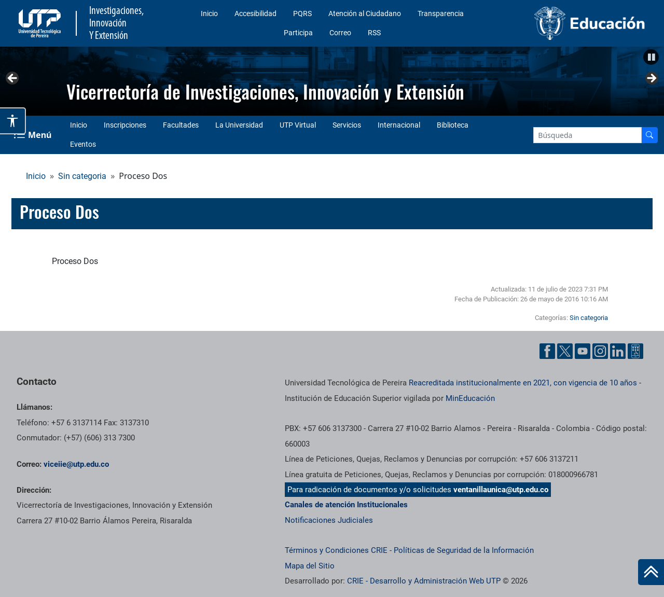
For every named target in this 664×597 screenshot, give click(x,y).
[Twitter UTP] (565, 351)
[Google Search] (587, 135)
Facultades (181, 125)
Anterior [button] (13, 79)
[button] (651, 57)
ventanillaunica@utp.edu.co (500, 489)
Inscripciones (125, 125)
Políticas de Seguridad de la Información (464, 550)
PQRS (302, 13)
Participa (298, 33)
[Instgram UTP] (600, 351)
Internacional (399, 125)
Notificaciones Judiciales (329, 520)
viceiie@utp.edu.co (76, 464)
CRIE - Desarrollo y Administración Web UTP (424, 581)
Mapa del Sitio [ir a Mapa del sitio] (310, 566)
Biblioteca (452, 125)
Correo (340, 33)
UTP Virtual (298, 125)
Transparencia (441, 13)
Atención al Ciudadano (364, 13)
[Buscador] (649, 135)
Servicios (347, 125)
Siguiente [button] (651, 79)
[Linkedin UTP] (618, 351)
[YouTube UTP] (582, 351)
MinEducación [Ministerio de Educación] (470, 398)
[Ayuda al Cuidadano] (635, 351)
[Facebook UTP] (547, 351)
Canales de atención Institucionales (346, 504)
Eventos (83, 144)
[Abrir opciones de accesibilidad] (13, 120)
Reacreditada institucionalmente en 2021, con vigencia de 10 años (523, 382)
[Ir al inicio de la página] (651, 572)
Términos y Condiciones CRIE (336, 550)
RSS (374, 33)
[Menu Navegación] (33, 135)
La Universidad (239, 125)
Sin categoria (82, 176)
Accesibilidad (255, 13)
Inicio (209, 13)
